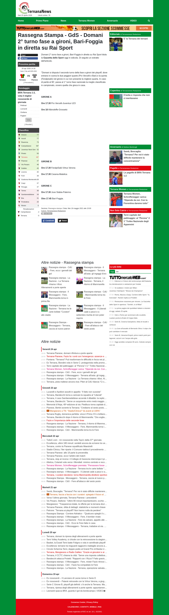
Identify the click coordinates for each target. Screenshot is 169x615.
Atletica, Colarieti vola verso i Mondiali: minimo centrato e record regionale (81, 462)
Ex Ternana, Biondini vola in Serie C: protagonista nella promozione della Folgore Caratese (89, 363)
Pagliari (23, 116)
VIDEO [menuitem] (133, 21)
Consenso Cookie (78, 602)
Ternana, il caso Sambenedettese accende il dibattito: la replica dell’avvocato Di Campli (87, 398)
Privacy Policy (92, 602)
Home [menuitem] (21, 21)
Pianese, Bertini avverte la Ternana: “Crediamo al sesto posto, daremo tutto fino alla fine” (88, 408)
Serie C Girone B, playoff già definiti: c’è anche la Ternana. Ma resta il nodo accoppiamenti (89, 584)
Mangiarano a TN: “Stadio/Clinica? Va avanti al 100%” (73, 411)
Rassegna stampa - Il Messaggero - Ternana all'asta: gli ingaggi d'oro (95, 270)
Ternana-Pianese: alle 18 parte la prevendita (67, 453)
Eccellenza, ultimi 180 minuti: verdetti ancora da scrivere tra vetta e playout (82, 443)
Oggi (112, 272)
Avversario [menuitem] (112, 21)
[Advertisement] (130, 126)
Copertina (115, 90)
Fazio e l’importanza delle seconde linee (65, 420)
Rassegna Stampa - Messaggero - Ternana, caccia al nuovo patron (60, 325)
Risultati (28, 124)
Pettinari (23, 105)
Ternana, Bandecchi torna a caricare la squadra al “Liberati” (74, 395)
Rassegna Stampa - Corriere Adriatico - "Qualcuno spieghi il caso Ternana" (82, 513)
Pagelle (114, 168)
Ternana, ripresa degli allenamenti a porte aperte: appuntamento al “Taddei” (81, 588)
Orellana (23, 112)
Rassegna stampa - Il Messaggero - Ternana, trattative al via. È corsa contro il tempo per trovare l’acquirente (97, 526)
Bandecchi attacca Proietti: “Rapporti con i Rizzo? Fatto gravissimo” (78, 558)
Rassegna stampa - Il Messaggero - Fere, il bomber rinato (74, 517)
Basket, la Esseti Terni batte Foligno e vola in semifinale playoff (76, 543)
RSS (99, 607)
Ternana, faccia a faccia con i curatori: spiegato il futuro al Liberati (79, 494)
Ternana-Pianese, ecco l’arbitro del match (65, 456)
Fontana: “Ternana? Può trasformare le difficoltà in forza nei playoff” (78, 359)
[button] (28, 120)
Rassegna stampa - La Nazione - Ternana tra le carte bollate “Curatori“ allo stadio (85, 468)
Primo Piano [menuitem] (42, 21)
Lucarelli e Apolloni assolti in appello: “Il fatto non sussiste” (74, 392)
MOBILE (93, 607)
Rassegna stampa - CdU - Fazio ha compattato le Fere (72, 565)
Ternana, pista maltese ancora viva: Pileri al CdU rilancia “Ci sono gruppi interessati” (85, 382)
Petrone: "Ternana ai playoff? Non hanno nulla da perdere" (74, 510)
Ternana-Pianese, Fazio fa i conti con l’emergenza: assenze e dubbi (78, 356)
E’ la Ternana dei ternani (136, 39)
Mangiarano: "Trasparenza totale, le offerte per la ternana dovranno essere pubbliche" (87, 504)
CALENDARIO (73, 607)
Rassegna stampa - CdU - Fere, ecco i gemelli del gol (60, 270)
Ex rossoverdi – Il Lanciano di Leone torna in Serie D (71, 578)
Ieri (117, 272)
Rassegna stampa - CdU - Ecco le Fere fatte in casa (71, 523)
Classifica (24, 130)
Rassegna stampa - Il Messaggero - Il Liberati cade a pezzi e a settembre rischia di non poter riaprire (91, 311)
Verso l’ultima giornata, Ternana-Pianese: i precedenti (72, 498)
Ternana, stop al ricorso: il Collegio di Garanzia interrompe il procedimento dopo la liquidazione (90, 459)
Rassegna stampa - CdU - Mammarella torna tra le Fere (95, 295)
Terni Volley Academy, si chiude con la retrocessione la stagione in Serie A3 (81, 539)
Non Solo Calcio (118, 210)
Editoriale (115, 34)
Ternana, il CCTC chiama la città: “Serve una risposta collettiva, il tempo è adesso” (84, 555)
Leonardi (23, 109)
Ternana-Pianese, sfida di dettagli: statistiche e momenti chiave (75, 507)
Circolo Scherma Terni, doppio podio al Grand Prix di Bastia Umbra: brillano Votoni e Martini (89, 549)
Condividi (48, 221)
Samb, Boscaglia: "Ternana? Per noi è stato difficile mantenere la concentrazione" (85, 491)
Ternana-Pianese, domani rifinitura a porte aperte (69, 353)
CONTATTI (84, 607)
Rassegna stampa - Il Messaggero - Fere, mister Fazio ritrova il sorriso (80, 562)
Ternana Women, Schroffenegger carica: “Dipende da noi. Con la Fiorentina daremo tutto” (88, 369)
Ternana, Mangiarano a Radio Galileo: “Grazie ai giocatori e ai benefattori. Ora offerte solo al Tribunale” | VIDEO (98, 552)
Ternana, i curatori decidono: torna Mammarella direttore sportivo (76, 475)
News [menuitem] (63, 21)
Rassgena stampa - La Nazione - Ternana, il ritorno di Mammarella (94, 281)
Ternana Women (118, 189)
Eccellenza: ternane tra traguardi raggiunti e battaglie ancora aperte (78, 546)
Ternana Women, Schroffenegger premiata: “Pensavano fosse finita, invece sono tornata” (88, 465)
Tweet (63, 221)
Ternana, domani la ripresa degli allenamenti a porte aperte (74, 536)
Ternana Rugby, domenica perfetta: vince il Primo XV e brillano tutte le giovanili (83, 414)
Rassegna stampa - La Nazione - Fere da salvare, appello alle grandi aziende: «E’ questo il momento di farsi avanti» (101, 520)
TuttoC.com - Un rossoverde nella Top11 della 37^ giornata (74, 440)
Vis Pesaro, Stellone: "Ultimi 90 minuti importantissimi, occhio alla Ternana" (82, 501)
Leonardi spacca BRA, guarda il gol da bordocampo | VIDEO (75, 591)
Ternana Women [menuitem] (86, 21)
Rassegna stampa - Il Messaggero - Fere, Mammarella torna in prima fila (81, 427)
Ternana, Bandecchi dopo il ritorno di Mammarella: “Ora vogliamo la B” (79, 417)
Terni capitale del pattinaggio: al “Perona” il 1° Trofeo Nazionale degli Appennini (83, 366)
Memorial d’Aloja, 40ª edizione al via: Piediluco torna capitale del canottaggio (82, 404)
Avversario (115, 147)
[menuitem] (149, 21)
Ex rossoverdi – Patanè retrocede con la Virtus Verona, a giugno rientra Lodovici (84, 581)
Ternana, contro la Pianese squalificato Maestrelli (69, 446)
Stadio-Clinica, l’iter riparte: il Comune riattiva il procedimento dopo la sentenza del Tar (87, 449)
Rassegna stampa (55, 208)
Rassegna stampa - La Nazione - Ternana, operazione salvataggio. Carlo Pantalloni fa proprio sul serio (95, 568)
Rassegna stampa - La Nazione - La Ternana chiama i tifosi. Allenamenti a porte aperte (87, 378)
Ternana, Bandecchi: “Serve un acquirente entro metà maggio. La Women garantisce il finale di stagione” (95, 401)
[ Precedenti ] (28, 82)
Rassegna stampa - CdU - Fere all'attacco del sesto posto (95, 325)
